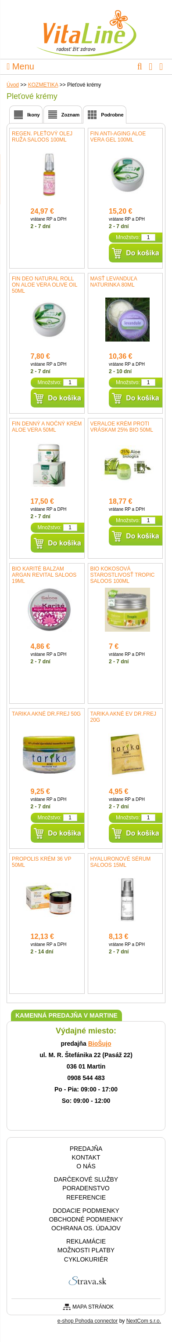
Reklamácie (86, 1241)
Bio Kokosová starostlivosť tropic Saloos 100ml (122, 575)
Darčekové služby (86, 1179)
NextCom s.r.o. (143, 1321)
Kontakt (86, 1157)
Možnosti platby (86, 1250)
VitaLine (86, 28)
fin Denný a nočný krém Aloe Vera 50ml (47, 427)
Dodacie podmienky (86, 1210)
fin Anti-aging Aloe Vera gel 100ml (118, 137)
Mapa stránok (93, 1307)
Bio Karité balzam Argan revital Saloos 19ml (44, 575)
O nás (86, 1166)
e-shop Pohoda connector (87, 1321)
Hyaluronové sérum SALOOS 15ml (120, 862)
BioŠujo (99, 1043)
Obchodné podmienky (86, 1219)
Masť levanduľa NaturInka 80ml (113, 282)
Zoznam (70, 114)
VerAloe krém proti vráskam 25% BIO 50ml (121, 427)
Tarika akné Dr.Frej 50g (46, 714)
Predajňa (86, 1148)
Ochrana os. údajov (86, 1228)
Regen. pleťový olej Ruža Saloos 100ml (42, 137)
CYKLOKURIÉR (86, 1259)
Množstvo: (128, 237)
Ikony (33, 114)
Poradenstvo (85, 1188)
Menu (20, 66)
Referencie (86, 1197)
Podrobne (112, 114)
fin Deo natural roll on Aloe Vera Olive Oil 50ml (44, 285)
